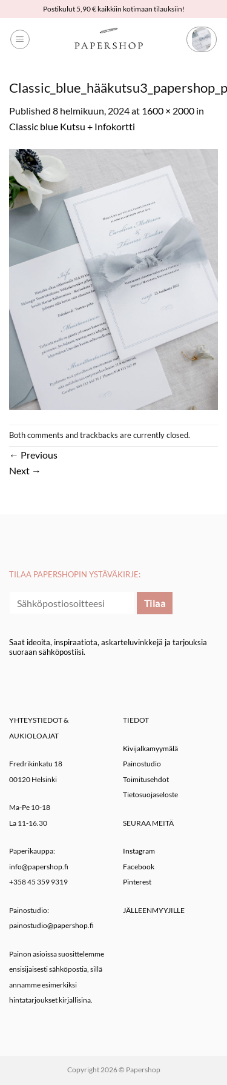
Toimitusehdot (146, 779)
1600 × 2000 (168, 110)
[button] (20, 39)
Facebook (138, 866)
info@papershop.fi (38, 866)
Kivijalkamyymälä (150, 748)
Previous (33, 454)
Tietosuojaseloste (150, 794)
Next (25, 470)
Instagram (139, 850)
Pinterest (137, 881)
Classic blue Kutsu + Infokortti (72, 126)
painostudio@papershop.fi (51, 925)
